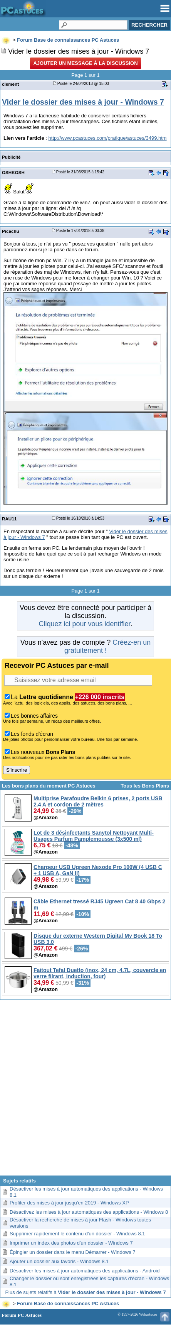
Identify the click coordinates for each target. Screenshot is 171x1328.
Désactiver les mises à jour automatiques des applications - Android (84, 1271)
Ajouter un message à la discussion (85, 63)
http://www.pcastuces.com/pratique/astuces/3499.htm (108, 138)
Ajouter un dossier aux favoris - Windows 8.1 (59, 1261)
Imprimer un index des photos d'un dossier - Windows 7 (71, 1243)
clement (10, 83)
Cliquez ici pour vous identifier (84, 624)
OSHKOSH (13, 172)
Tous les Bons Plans (145, 786)
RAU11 (9, 518)
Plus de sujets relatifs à (85, 1292)
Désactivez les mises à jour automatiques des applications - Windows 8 (89, 1212)
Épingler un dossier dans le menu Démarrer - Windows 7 (73, 1252)
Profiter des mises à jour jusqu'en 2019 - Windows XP (69, 1203)
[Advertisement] (84, 1091)
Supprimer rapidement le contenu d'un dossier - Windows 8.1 (77, 1234)
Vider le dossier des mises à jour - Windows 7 (83, 102)
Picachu (10, 231)
